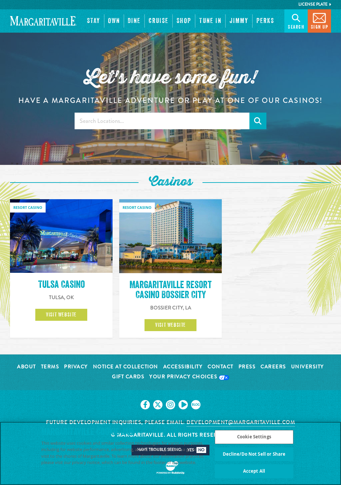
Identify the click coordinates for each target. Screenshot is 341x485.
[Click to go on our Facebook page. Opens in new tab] (145, 404)
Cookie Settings (254, 437)
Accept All (254, 472)
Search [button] (296, 20)
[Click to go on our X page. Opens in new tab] (158, 404)
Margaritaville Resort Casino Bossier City (171, 290)
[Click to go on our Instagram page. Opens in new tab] (170, 404)
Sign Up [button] (319, 20)
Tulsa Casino (61, 284)
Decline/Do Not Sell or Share (254, 454)
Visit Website (61, 314)
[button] (93, 21)
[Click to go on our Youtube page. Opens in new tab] (183, 404)
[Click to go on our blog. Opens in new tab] (195, 404)
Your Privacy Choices (189, 377)
